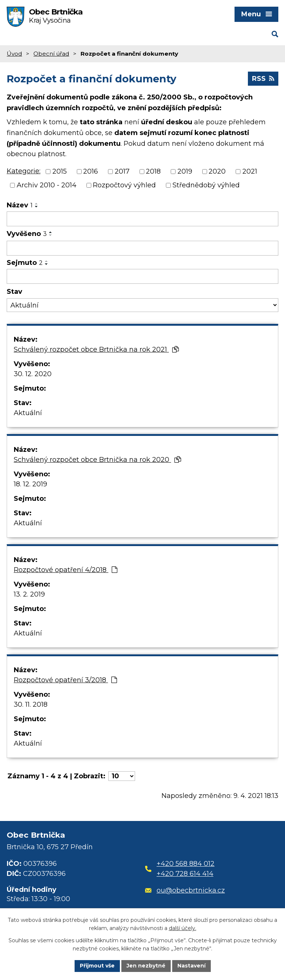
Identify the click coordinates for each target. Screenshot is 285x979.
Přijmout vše (97, 965)
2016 (90, 171)
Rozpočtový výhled (124, 185)
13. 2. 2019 (29, 594)
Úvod (14, 53)
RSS (263, 79)
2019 (184, 171)
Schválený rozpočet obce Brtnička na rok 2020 (97, 460)
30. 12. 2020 (33, 374)
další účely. (182, 928)
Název (20, 205)
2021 (249, 171)
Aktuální (28, 413)
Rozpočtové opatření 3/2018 (65, 680)
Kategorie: (23, 171)
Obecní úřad (51, 53)
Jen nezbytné (146, 965)
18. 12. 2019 (30, 484)
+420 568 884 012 (185, 864)
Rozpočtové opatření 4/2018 (65, 570)
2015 (59, 171)
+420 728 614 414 (185, 874)
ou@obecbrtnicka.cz (185, 890)
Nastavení (191, 965)
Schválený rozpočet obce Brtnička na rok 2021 (96, 349)
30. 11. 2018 (31, 704)
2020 (217, 171)
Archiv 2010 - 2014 (46, 185)
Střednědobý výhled (206, 185)
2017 (122, 171)
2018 (153, 171)
